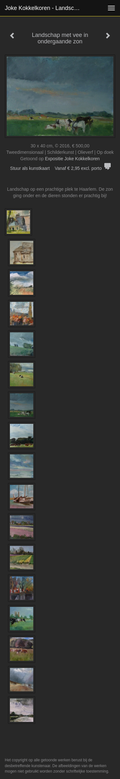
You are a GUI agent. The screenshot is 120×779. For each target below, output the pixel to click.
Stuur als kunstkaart (60, 168)
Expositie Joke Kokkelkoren (72, 158)
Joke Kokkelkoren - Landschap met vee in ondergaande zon (46, 8)
